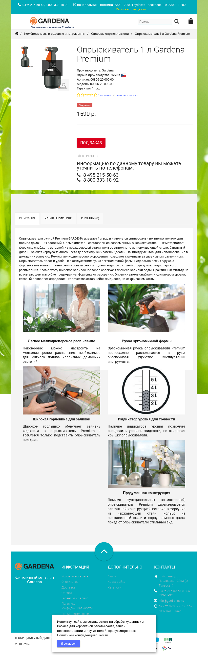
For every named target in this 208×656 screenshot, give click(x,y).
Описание (27, 218)
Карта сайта (116, 582)
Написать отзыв (126, 95)
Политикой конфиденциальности (82, 635)
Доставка (68, 587)
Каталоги (114, 587)
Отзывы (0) (90, 218)
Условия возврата (75, 576)
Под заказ (91, 142)
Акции (112, 576)
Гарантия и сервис (75, 598)
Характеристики (58, 218)
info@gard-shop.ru (169, 601)
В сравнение (88, 156)
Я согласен (68, 643)
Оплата (67, 593)
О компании (70, 582)
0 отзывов (105, 95)
